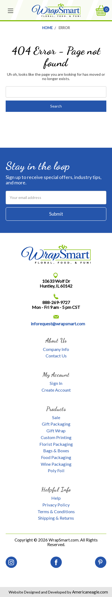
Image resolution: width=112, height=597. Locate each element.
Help (56, 498)
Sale (56, 417)
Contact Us (56, 355)
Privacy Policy (56, 504)
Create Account (56, 389)
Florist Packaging (56, 444)
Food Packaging (56, 457)
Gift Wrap (56, 430)
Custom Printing (56, 437)
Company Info (56, 349)
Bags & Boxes (56, 450)
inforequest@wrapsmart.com (58, 323)
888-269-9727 (56, 302)
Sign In (56, 383)
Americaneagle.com (89, 591)
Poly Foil (56, 470)
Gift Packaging (56, 423)
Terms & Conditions (56, 511)
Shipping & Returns (56, 517)
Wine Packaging (56, 464)
